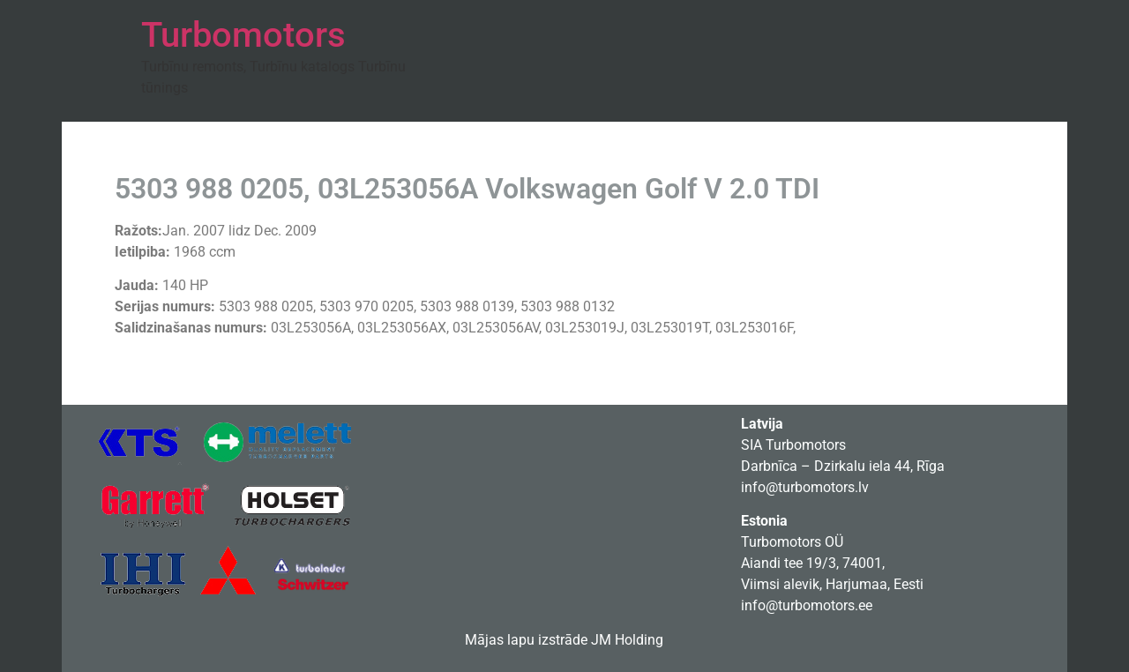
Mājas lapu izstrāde (526, 639)
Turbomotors (243, 35)
